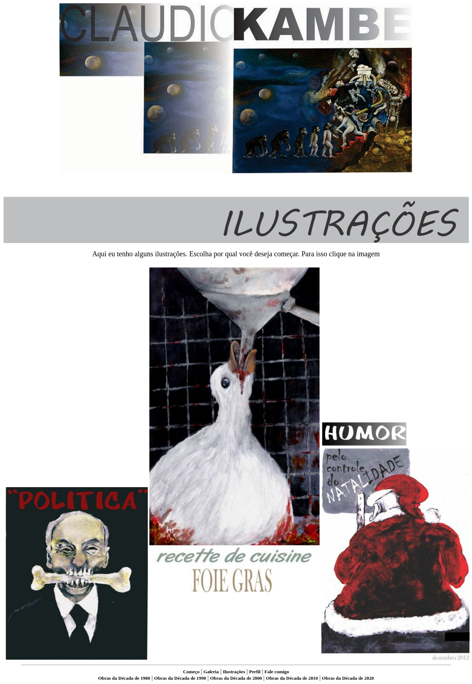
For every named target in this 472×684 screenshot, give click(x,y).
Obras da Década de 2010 (292, 678)
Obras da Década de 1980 (124, 678)
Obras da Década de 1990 (180, 678)
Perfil (255, 671)
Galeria (211, 671)
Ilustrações (234, 671)
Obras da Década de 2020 (348, 678)
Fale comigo (276, 671)
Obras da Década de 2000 (236, 678)
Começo (191, 671)
